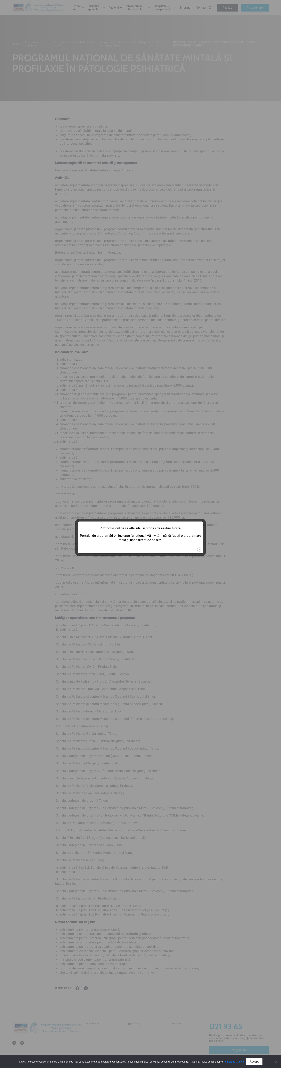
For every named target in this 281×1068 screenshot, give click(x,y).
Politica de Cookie (233, 1061)
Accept (254, 1061)
